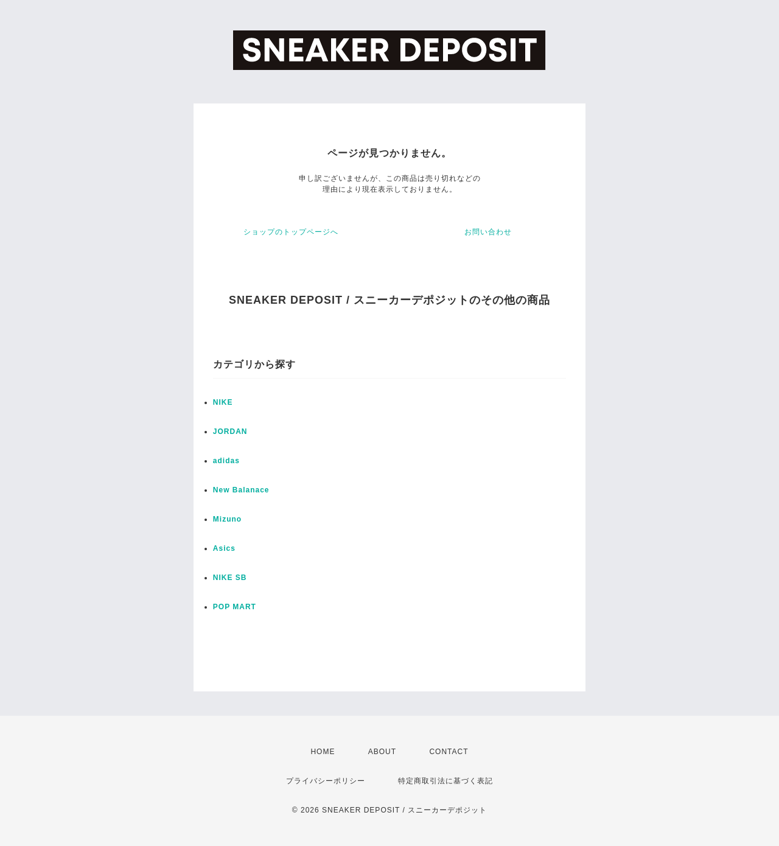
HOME (322, 751)
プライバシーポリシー (325, 781)
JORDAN (230, 431)
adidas (226, 460)
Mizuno (227, 519)
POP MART (234, 607)
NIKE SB (230, 577)
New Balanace (241, 490)
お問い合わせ (488, 232)
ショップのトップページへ (290, 232)
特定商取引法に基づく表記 (445, 781)
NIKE (223, 402)
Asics (224, 548)
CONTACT (448, 751)
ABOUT (382, 751)
